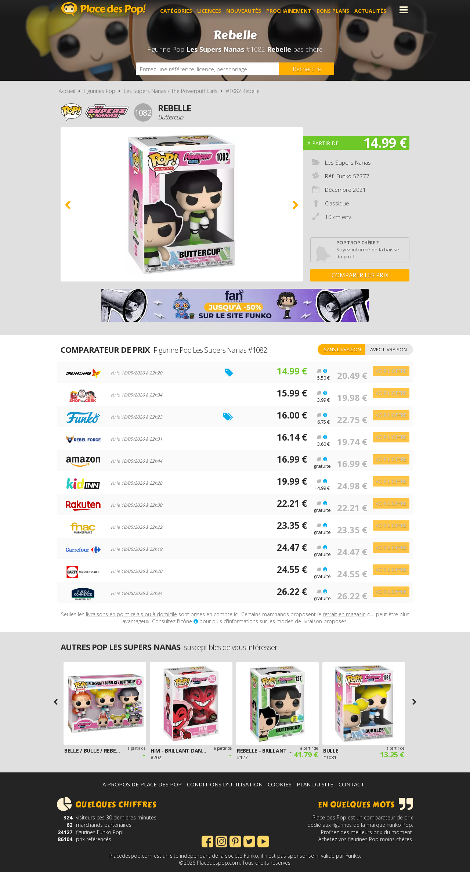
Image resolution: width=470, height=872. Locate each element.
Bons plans (335, 9)
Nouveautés (245, 9)
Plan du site (315, 784)
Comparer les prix (360, 275)
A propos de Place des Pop (142, 784)
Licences (211, 9)
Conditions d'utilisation (225, 784)
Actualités (372, 9)
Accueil (67, 90)
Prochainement (291, 9)
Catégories (178, 9)
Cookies (280, 784)
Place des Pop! (104, 9)
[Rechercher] (306, 68)
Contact (351, 784)
